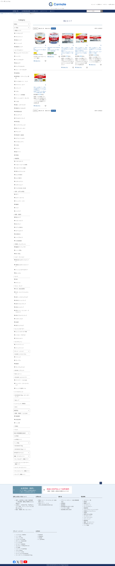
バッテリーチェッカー (20, 125)
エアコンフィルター (20, 138)
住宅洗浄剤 (18, 419)
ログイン (105, 4)
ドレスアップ (18, 114)
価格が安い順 (41, 28)
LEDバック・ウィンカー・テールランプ (22, 311)
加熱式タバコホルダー (20, 108)
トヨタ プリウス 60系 (20, 168)
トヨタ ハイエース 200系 (21, 164)
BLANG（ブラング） (20, 370)
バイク (17, 207)
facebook (40, 534)
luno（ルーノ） (18, 373)
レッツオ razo (19, 542)
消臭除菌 (17, 416)
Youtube (40, 537)
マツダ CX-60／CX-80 (20, 188)
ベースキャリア (19, 33)
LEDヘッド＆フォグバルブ (21, 297)
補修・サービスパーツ (19, 456)
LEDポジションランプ (20, 300)
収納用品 (17, 73)
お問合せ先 (38, 496)
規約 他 (60, 496)
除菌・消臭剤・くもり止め (21, 413)
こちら (29, 509)
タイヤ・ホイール (19, 197)
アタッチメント (19, 36)
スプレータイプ (19, 220)
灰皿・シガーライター (20, 104)
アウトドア (18, 131)
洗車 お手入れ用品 (88, 514)
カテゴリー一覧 (87, 500)
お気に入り (35, 11)
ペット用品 (16, 443)
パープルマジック (19, 391)
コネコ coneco (19, 550)
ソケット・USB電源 (20, 94)
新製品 (15, 24)
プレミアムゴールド (20, 367)
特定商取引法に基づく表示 (67, 506)
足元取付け (18, 234)
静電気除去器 (18, 111)
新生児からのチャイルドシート (22, 260)
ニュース (93, 4)
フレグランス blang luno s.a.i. (23, 545)
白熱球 (17, 322)
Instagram (40, 536)
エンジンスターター (19, 328)
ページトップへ (101, 483)
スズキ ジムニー (19, 184)
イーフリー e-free (20, 552)
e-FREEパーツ (18, 439)
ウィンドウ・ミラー (20, 201)
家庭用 (17, 363)
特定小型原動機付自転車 (20, 433)
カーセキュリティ (19, 141)
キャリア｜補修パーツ (20, 474)
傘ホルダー (18, 63)
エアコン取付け (19, 227)
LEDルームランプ (19, 307)
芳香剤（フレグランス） (20, 244)
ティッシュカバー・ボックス (22, 98)
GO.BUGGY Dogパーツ (20, 449)
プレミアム (18, 360)
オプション (18, 282)
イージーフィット (19, 344)
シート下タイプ (19, 237)
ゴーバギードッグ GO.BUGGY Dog (24, 555)
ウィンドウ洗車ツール (20, 388)
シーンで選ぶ (18, 250)
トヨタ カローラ (19, 161)
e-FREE (17, 436)
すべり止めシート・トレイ (21, 81)
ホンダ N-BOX (18, 174)
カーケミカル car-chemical (22, 553)
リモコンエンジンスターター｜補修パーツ (22, 463)
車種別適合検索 (26, 11)
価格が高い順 (47, 28)
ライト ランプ (87, 519)
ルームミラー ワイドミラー (21, 53)
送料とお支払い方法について (20, 496)
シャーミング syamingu (21, 548)
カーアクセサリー (19, 50)
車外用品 (17, 121)
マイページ (43, 11)
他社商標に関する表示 (66, 509)
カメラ (16, 276)
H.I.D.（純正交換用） (20, 288)
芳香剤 (17, 155)
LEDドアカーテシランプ (21, 315)
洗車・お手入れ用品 (19, 191)
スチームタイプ (19, 230)
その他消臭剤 (18, 240)
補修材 (17, 204)
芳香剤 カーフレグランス (90, 511)
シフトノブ (18, 88)
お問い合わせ (111, 4)
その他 (17, 145)
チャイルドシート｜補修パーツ (22, 470)
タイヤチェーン (18, 341)
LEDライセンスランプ (20, 303)
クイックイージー (19, 347)
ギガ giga (18, 547)
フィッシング (18, 43)
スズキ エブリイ (19, 181)
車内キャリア (18, 40)
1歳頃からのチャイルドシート (22, 265)
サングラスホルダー (20, 66)
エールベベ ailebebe (20, 544)
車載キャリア (18, 30)
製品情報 (83, 496)
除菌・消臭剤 (18, 214)
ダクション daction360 (21, 541)
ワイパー (17, 148)
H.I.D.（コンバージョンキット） (22, 293)
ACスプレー (18, 224)
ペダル (17, 91)
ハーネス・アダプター (20, 335)
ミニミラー (18, 56)
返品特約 (63, 504)
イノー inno (18, 536)
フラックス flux (19, 537)
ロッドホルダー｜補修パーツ (21, 459)
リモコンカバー (19, 338)
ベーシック (26, 13)
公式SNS (38, 531)
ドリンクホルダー (19, 59)
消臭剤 (85, 512)
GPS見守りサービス (19, 452)
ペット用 (17, 422)
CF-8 (16, 407)
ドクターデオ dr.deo (20, 539)
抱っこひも (18, 273)
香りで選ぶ (18, 253)
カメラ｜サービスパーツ (20, 467)
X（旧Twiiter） (41, 539)
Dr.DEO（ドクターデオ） (18, 13)
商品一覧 (15, 11)
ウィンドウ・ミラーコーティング (22, 384)
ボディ (17, 194)
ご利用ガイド (99, 4)
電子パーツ (18, 151)
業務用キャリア (19, 46)
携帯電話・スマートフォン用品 (22, 77)
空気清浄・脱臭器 (19, 135)
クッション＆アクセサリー (21, 269)
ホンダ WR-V (18, 178)
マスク (16, 429)
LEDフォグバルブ (19, 325)
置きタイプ (18, 217)
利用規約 (63, 503)
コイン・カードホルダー (21, 69)
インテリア (18, 211)
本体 (16, 279)
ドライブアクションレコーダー (91, 509)
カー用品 (16, 27)
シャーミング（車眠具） (20, 403)
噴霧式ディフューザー (20, 247)
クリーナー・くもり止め (21, 380)
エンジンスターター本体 (21, 331)
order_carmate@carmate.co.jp (45, 504)
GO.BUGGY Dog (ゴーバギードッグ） (22, 396)
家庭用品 (16, 410)
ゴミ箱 (17, 101)
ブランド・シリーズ (8, 13)
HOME (1, 13)
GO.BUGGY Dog (19, 445)
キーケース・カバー (20, 84)
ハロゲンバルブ (19, 318)
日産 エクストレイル (20, 171)
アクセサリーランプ (20, 118)
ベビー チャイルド (88, 517)
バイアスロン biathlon (21, 534)
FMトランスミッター (20, 128)
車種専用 (17, 158)
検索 (101, 11)
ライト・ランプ (18, 286)
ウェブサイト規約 (65, 508)
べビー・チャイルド (19, 257)
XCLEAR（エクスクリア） (21, 377)
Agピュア (17, 400)
